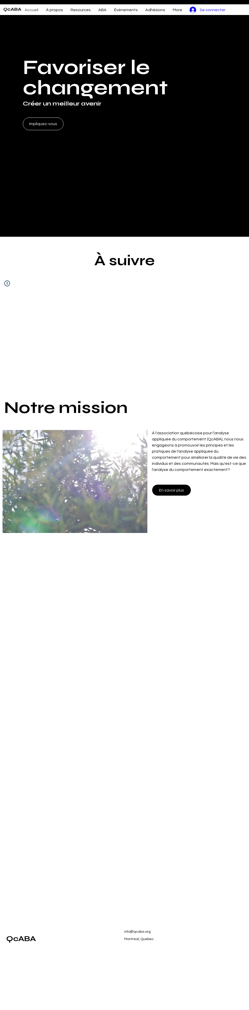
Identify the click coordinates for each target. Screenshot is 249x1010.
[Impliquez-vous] (43, 123)
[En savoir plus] (171, 490)
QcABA (12, 9)
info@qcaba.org (137, 931)
